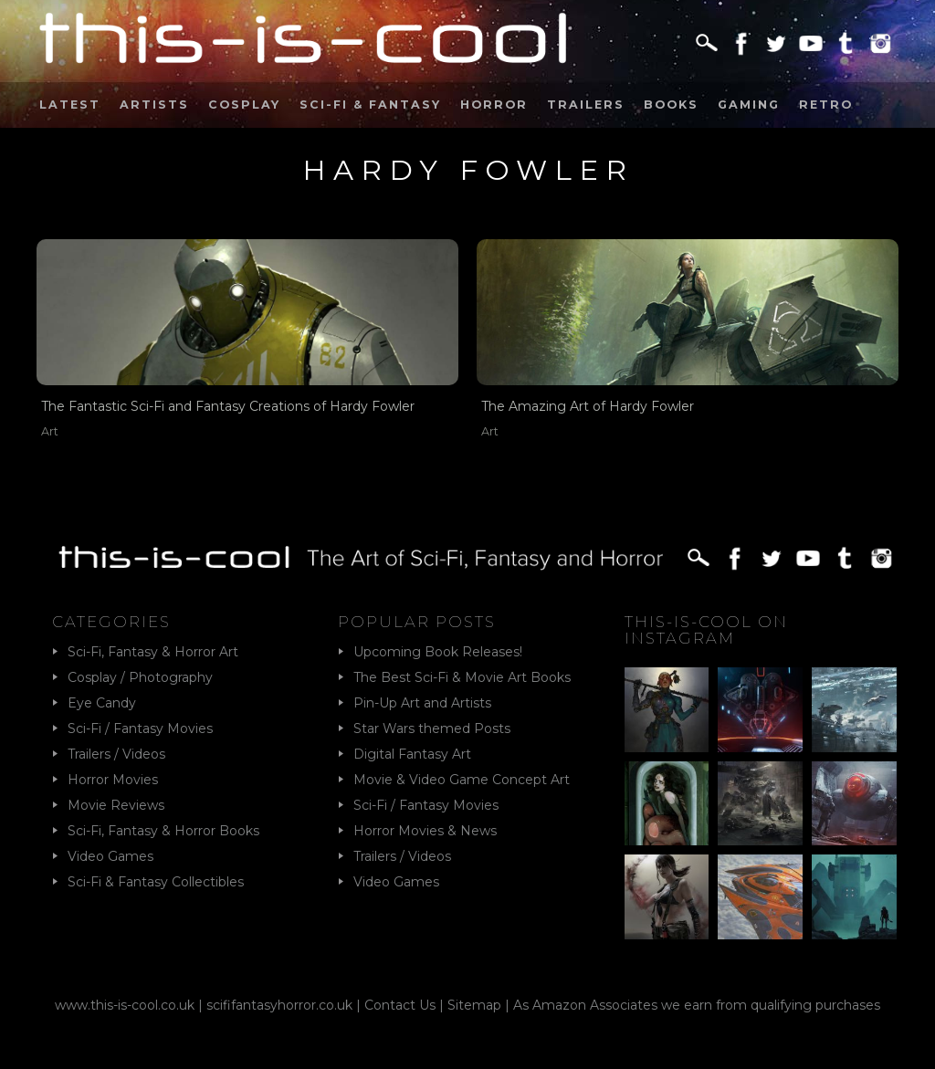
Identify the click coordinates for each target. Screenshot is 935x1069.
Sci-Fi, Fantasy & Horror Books (163, 831)
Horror (494, 104)
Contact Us (400, 1005)
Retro (826, 104)
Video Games (110, 856)
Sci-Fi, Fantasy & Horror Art (153, 652)
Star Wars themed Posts (431, 728)
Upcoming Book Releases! (437, 652)
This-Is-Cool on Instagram (706, 630)
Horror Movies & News (425, 831)
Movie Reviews (116, 805)
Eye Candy (102, 703)
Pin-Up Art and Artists (422, 703)
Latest (69, 104)
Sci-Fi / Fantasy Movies (140, 728)
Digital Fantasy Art (412, 754)
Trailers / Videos (116, 754)
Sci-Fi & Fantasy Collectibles (156, 882)
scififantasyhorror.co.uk (279, 1005)
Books (671, 104)
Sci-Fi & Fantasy (370, 104)
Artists (154, 104)
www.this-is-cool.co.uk (124, 1005)
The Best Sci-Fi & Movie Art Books (462, 677)
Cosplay (244, 104)
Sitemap (474, 1005)
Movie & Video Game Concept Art (461, 779)
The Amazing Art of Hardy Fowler (587, 406)
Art (49, 431)
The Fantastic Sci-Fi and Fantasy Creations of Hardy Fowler (228, 406)
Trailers (586, 104)
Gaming (749, 104)
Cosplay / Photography (140, 677)
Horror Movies (113, 779)
